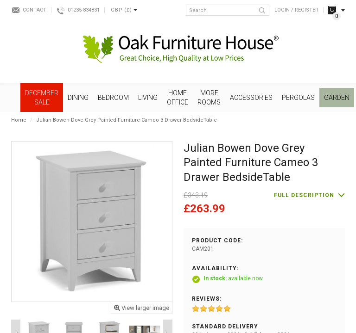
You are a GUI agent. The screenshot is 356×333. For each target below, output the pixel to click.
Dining (78, 97)
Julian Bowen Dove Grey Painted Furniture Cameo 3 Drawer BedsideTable (126, 120)
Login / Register (296, 10)
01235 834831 (84, 10)
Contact (34, 10)
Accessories (251, 97)
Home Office (177, 97)
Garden (337, 97)
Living (148, 97)
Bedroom (113, 97)
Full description (304, 195)
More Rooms (209, 97)
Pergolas (298, 97)
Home (18, 120)
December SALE (41, 97)
